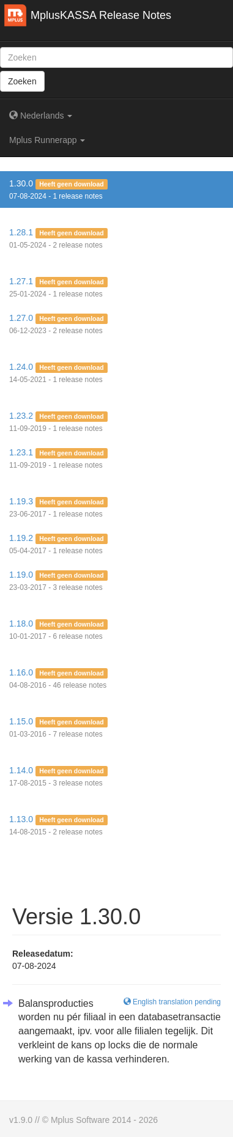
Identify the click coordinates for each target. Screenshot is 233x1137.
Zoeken (22, 81)
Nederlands (40, 115)
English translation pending (172, 1002)
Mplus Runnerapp (47, 140)
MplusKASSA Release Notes (101, 15)
